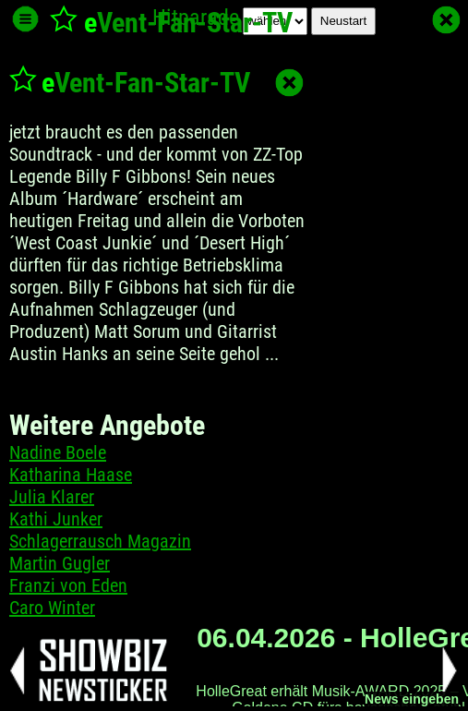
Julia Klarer (51, 497)
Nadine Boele (57, 452)
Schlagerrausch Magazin (100, 541)
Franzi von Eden (68, 585)
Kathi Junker (55, 519)
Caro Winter (52, 608)
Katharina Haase (70, 475)
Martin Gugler (59, 563)
